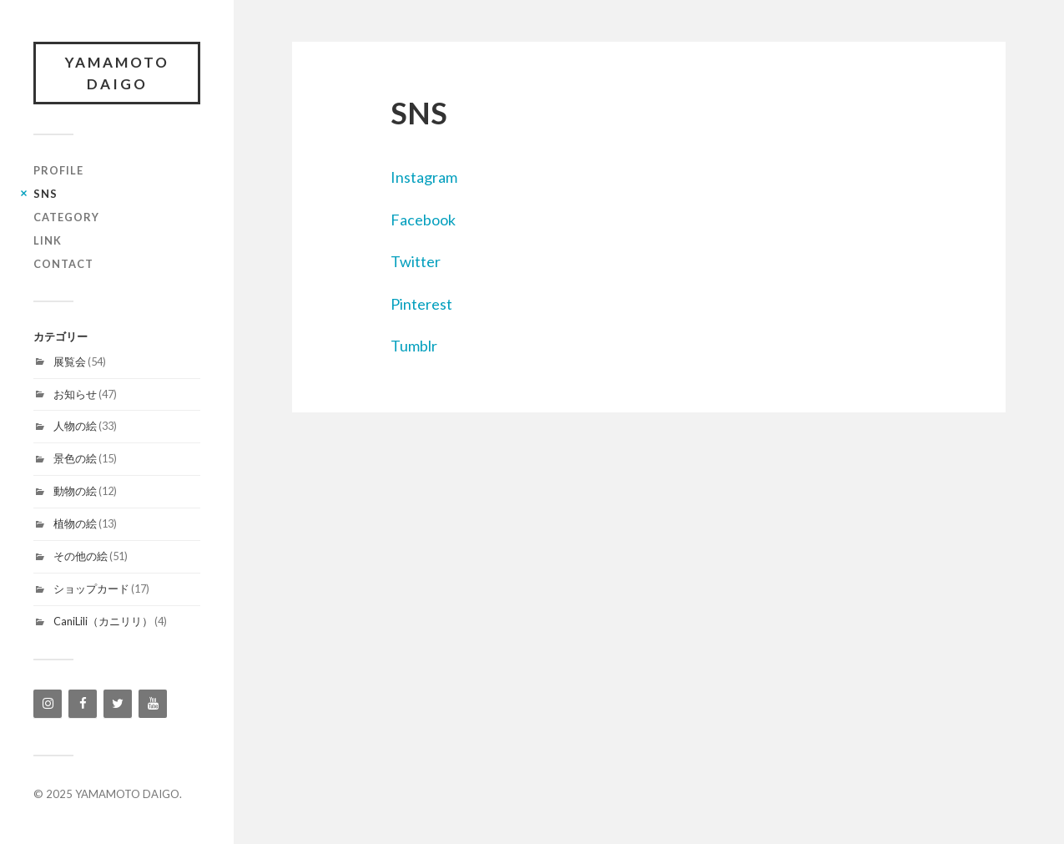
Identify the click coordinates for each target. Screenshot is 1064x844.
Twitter (416, 261)
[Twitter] (117, 704)
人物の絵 (75, 425)
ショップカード (91, 588)
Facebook (423, 219)
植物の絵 (75, 523)
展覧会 (69, 361)
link (47, 240)
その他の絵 (80, 556)
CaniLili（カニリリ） (103, 621)
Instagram (424, 177)
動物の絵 (75, 491)
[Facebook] (82, 704)
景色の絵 (75, 458)
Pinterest (421, 304)
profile (58, 170)
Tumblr (414, 345)
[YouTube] (153, 704)
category (66, 217)
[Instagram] (47, 704)
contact (63, 263)
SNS (45, 193)
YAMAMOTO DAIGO (117, 73)
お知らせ (75, 394)
